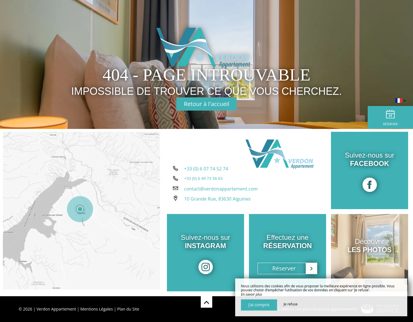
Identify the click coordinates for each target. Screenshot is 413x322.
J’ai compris (259, 304)
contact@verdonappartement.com (221, 191)
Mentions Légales (96, 309)
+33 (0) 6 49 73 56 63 (203, 180)
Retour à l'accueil (206, 104)
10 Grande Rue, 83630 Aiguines (217, 201)
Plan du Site (128, 309)
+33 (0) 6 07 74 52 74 (206, 171)
